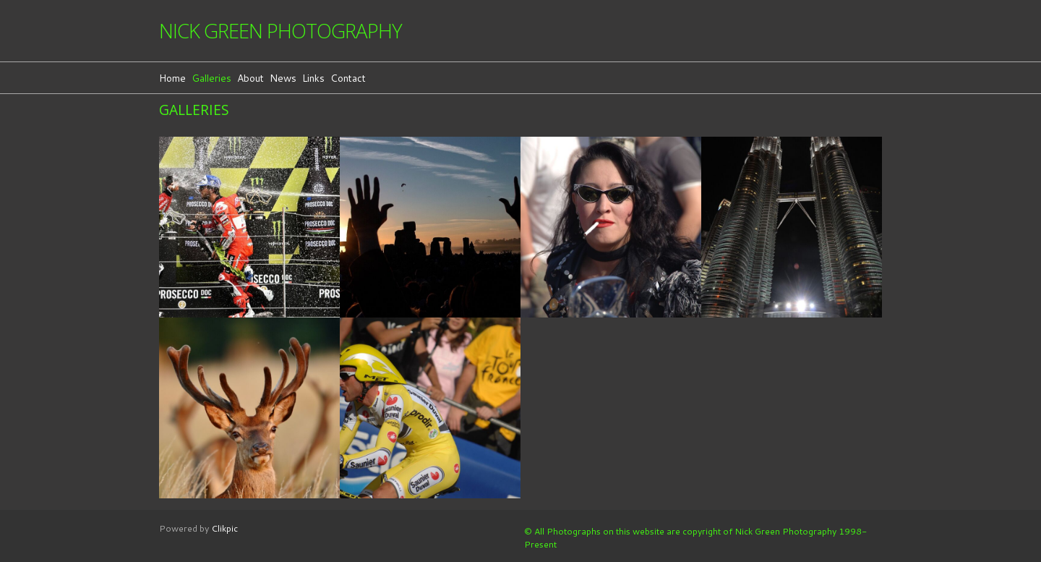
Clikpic (224, 528)
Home (172, 78)
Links (313, 78)
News (283, 78)
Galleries (211, 78)
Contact (348, 78)
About (250, 78)
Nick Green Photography (280, 30)
